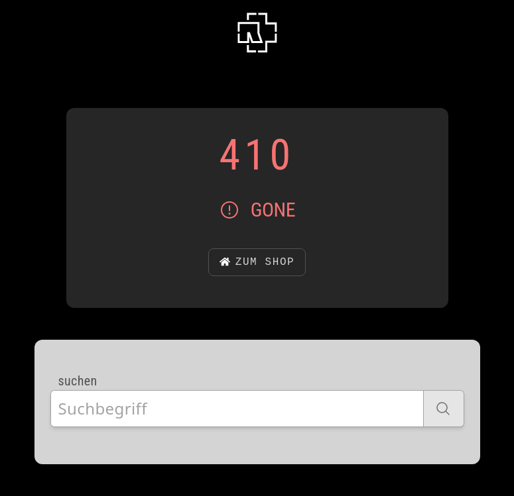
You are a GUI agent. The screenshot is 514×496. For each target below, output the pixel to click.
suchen (77, 381)
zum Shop (257, 262)
